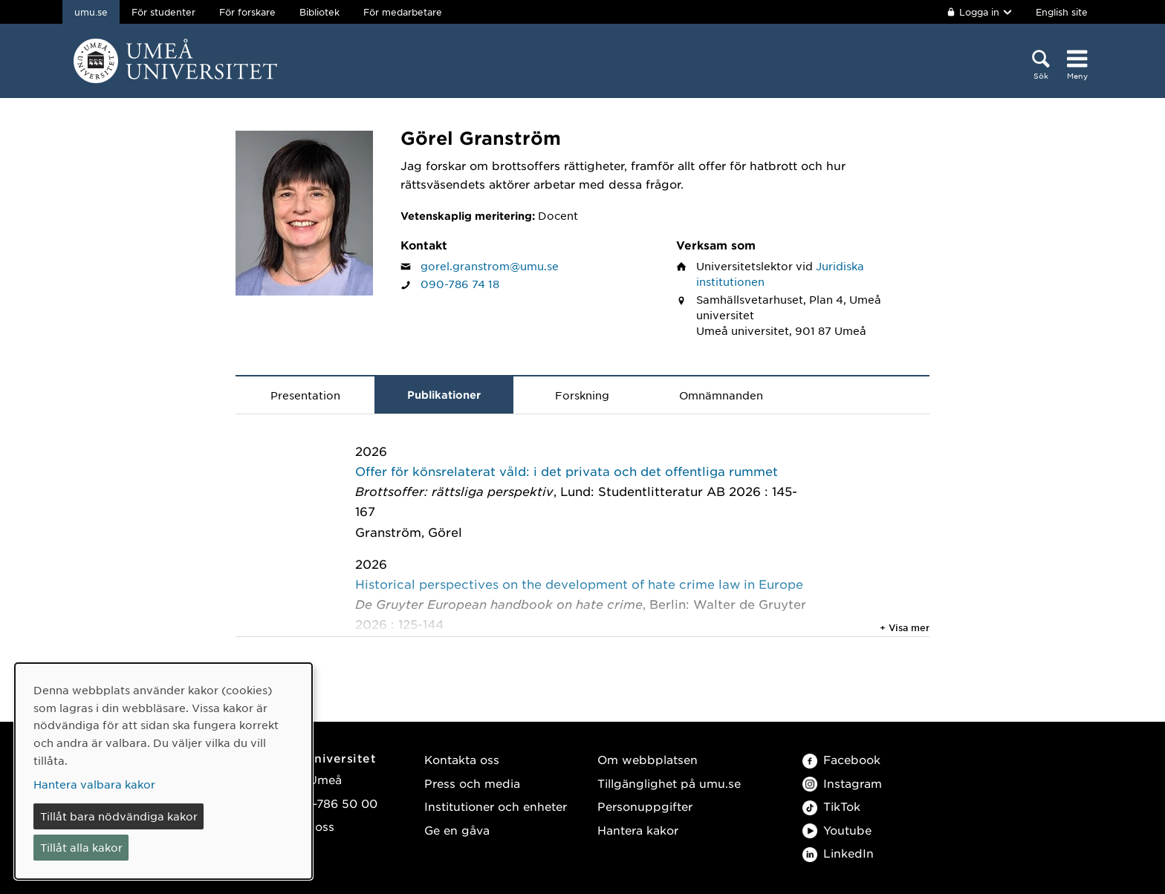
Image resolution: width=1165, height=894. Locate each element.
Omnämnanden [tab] (721, 395)
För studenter (163, 12)
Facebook (841, 759)
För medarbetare (402, 12)
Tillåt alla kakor (81, 847)
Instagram (842, 783)
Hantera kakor (637, 830)
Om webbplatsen (647, 759)
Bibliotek (319, 12)
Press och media (472, 783)
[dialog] (163, 771)
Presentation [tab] (305, 395)
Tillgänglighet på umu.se (669, 783)
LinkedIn (838, 853)
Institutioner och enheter (495, 806)
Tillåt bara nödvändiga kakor (119, 816)
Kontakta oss (461, 759)
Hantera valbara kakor (94, 784)
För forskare (247, 12)
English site (1062, 12)
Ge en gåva (457, 830)
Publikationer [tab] (444, 394)
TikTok (831, 806)
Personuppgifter (644, 806)
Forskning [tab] (582, 395)
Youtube (837, 830)
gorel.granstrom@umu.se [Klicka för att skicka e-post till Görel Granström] (490, 266)
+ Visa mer (904, 627)
